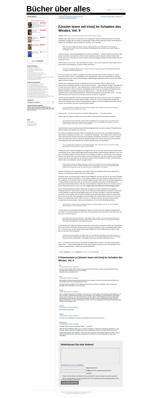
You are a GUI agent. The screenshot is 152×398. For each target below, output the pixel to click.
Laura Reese (36, 52)
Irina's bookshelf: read (37, 20)
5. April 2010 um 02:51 (65, 291)
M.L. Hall (35, 27)
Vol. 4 (82, 35)
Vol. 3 (78, 35)
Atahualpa (83, 396)
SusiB (29, 83)
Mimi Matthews (36, 40)
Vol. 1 (69, 35)
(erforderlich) (91, 371)
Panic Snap (35, 51)
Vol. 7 (94, 35)
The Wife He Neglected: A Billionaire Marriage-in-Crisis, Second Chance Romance (39, 24)
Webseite (89, 376)
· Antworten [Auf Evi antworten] (75, 266)
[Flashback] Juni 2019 (33, 67)
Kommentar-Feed (32, 124)
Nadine (61, 314)
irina (29, 85)
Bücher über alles (58, 8)
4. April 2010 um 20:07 (65, 278)
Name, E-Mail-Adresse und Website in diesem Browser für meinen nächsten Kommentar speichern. (90, 379)
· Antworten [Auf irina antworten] (75, 278)
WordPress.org (32, 125)
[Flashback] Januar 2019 (34, 79)
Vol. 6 (90, 35)
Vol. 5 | (87, 35)
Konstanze (31, 86)
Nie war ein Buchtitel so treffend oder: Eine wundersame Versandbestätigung (70, 17)
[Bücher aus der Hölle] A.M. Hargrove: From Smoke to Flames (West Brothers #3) (41, 77)
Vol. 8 (98, 35)
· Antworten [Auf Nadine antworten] (75, 315)
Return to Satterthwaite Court (35, 38)
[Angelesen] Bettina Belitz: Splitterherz (111, 16)
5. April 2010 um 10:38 (65, 307)
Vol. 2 (74, 35)
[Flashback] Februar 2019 (34, 75)
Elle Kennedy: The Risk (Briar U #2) (37, 74)
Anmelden (31, 121)
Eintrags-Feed (31, 122)
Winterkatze (62, 322)
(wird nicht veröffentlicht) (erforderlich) (98, 373)
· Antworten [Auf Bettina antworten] (75, 307)
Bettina (61, 305)
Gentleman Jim (36, 44)
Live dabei (72, 252)
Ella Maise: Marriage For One (35, 69)
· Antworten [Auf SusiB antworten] (75, 291)
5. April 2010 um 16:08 (65, 315)
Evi (60, 265)
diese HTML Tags (72, 368)
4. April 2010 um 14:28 (65, 266)
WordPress (76, 396)
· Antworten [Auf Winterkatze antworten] (76, 324)
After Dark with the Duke (35, 30)
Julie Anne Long (36, 32)
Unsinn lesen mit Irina (86, 252)
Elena (29, 89)
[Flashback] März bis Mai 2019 (36, 73)
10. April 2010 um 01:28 (65, 324)
